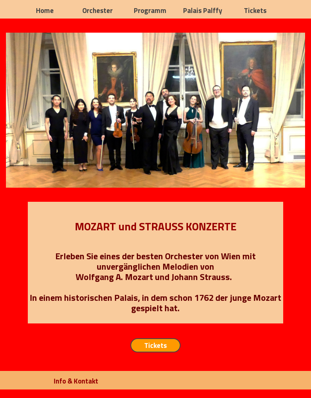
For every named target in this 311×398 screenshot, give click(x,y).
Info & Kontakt (76, 381)
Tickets (255, 10)
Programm (150, 10)
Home (45, 10)
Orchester (97, 10)
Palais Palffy (202, 10)
